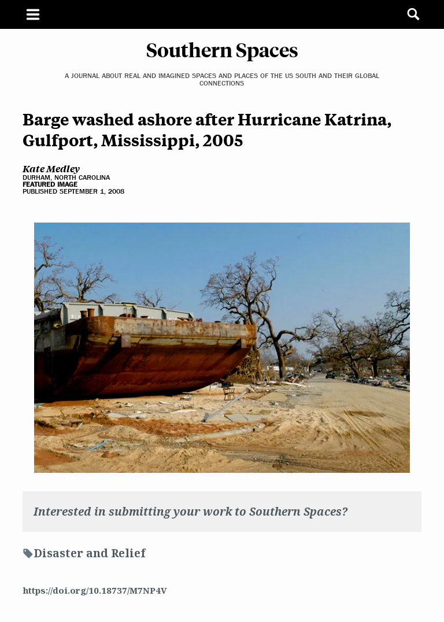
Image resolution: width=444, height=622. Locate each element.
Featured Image (50, 184)
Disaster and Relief (89, 553)
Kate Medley (51, 168)
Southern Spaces (222, 49)
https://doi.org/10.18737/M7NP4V (95, 590)
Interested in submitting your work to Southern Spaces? (190, 511)
